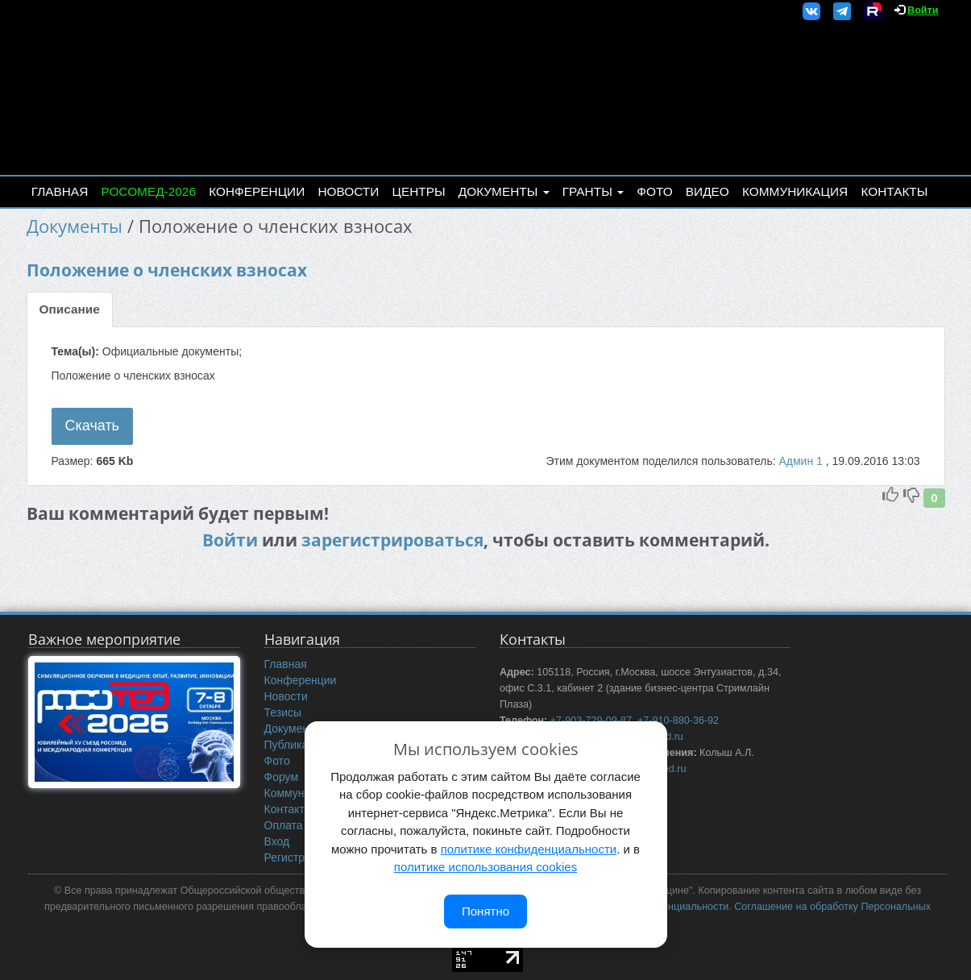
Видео (707, 191)
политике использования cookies (485, 867)
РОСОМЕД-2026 (148, 191)
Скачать (92, 425)
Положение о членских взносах (167, 270)
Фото (654, 191)
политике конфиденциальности (528, 849)
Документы (504, 191)
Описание (69, 309)
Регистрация (297, 857)
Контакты (894, 191)
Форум (281, 776)
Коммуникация (795, 191)
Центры (419, 191)
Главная (60, 191)
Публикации (295, 744)
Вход (277, 841)
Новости (348, 191)
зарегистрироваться (392, 540)
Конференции (257, 191)
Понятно (485, 911)
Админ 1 (801, 461)
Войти (922, 10)
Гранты (593, 191)
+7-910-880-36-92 (678, 720)
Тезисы (283, 712)
